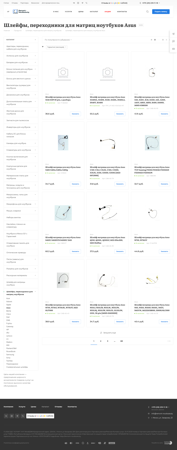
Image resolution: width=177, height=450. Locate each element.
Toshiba (9, 361)
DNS (8, 320)
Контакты (72, 407)
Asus (8, 308)
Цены (33, 407)
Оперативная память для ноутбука (21, 244)
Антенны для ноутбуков (21, 56)
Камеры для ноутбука (21, 143)
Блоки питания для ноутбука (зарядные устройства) (21, 70)
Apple (8, 305)
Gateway (9, 326)
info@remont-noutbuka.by (162, 414)
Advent (9, 302)
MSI (7, 345)
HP (7, 330)
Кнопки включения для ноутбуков (21, 158)
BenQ (8, 311)
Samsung (10, 355)
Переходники (12, 364)
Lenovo (9, 336)
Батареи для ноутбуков (21, 62)
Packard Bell (11, 348)
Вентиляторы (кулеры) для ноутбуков (21, 86)
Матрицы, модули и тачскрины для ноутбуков (21, 186)
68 (121, 341)
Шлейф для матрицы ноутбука (15, 283)
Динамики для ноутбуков (21, 95)
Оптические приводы (16, 252)
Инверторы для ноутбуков (21, 127)
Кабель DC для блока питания (21, 135)
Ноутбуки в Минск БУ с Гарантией (16, 235)
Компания (8, 407)
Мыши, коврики (21, 211)
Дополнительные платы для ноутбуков (21, 102)
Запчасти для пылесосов (17, 120)
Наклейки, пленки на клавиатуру (15, 225)
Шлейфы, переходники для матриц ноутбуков (21, 292)
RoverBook (10, 351)
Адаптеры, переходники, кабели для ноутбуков (17, 47)
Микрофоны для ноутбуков (21, 204)
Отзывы (58, 407)
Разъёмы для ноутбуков (21, 269)
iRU (7, 333)
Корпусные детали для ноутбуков (21, 167)
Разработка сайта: (157, 443)
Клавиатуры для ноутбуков (21, 150)
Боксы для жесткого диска (21, 79)
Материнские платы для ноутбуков (21, 177)
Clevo (8, 314)
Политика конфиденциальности (16, 443)
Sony (8, 358)
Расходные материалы (21, 275)
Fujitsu (9, 323)
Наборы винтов (13, 217)
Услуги (22, 407)
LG (7, 339)
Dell (8, 317)
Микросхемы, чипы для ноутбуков (21, 195)
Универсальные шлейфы (17, 367)
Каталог (45, 407)
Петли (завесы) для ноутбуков (21, 260)
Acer (8, 298)
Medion (9, 342)
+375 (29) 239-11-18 (150, 3)
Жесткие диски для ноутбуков (21, 112)
